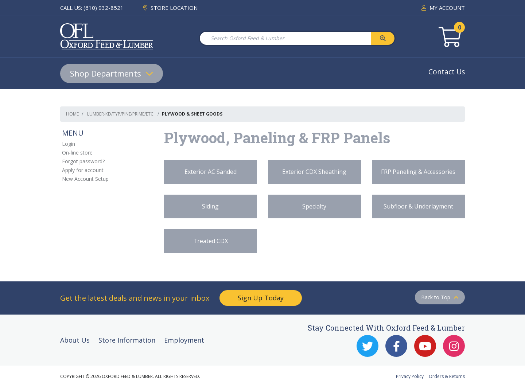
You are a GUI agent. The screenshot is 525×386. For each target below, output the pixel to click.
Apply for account (83, 170)
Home (72, 114)
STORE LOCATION (170, 7)
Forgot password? (83, 161)
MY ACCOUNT (443, 7)
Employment (184, 340)
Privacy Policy (410, 376)
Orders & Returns (447, 376)
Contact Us (446, 72)
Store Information (126, 340)
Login (68, 143)
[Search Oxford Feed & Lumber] (285, 38)
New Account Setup (85, 178)
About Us (75, 340)
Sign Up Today (261, 297)
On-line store (77, 152)
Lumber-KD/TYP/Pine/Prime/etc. (121, 114)
